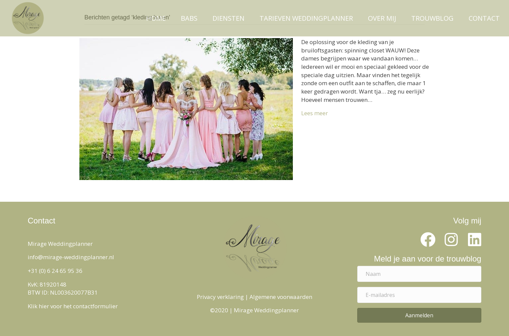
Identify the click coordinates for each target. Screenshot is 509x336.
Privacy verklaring (220, 297)
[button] (428, 240)
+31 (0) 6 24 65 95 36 (55, 271)
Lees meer (314, 113)
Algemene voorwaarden (280, 297)
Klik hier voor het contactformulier (73, 306)
